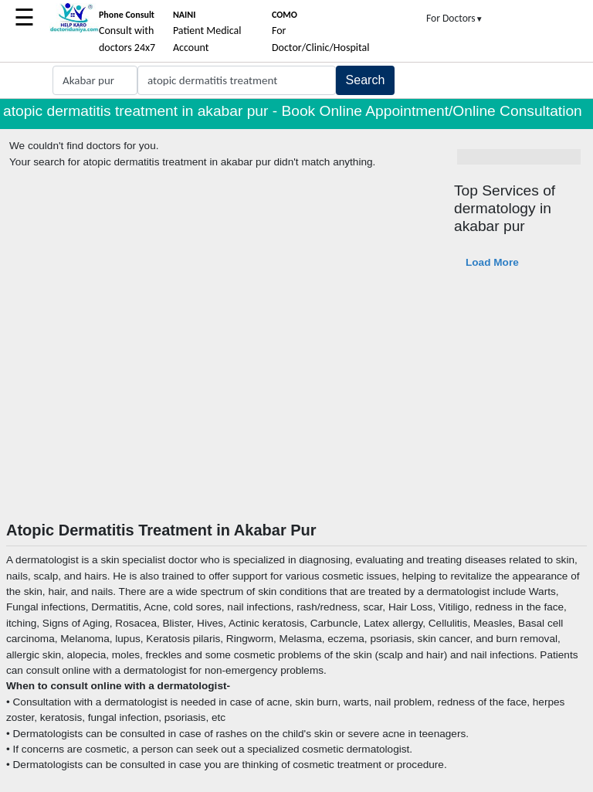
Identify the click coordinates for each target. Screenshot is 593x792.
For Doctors (454, 18)
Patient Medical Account (207, 31)
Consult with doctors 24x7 (127, 31)
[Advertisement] (296, 405)
